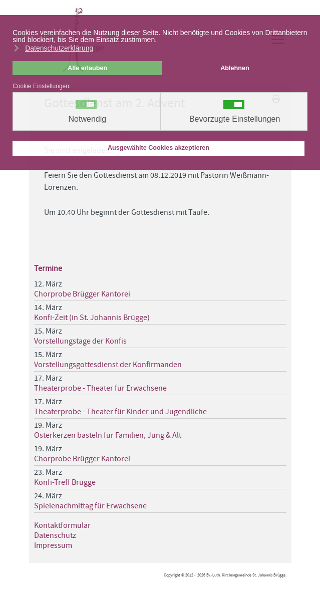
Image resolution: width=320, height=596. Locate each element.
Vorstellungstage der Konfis (80, 341)
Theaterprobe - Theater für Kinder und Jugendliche (120, 412)
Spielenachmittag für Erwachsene (90, 506)
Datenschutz (55, 535)
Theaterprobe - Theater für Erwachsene (100, 388)
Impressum (53, 545)
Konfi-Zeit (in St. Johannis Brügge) (92, 318)
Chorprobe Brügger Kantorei (82, 294)
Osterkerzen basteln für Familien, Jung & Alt (107, 435)
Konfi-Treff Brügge (65, 482)
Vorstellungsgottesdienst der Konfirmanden (108, 365)
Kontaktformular (62, 525)
